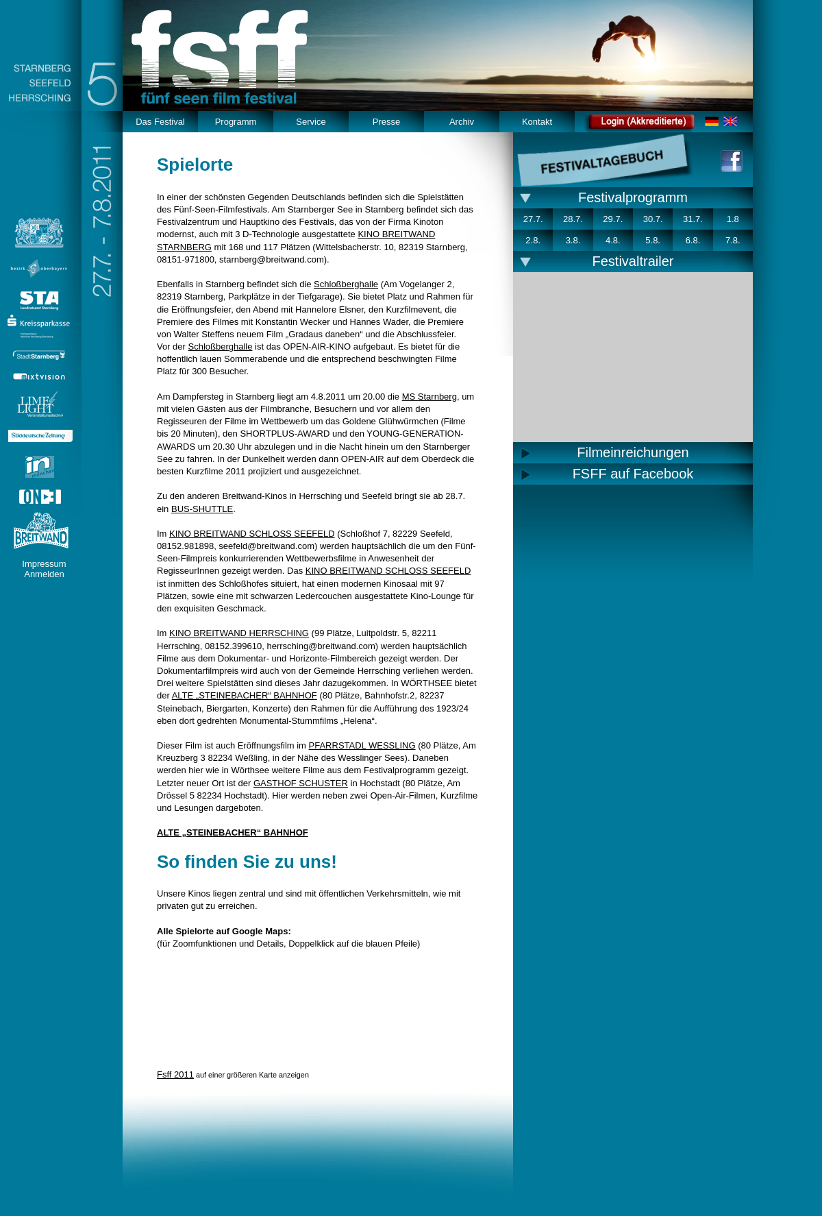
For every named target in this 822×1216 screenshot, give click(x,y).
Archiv (461, 122)
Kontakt (537, 122)
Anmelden (44, 574)
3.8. (573, 240)
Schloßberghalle (346, 284)
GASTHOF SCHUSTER (300, 783)
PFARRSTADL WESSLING (362, 745)
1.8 (733, 219)
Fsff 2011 (175, 1074)
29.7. (613, 219)
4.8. (613, 240)
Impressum (44, 564)
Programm (236, 122)
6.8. (693, 240)
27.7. (533, 219)
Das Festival (160, 122)
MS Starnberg (429, 396)
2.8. (532, 240)
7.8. (732, 240)
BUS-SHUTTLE (202, 509)
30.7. (653, 219)
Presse (386, 122)
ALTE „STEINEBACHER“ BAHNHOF (244, 695)
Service (310, 122)
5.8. (652, 240)
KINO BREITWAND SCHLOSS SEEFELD (252, 533)
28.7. (573, 219)
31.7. (693, 219)
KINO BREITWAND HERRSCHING (239, 633)
